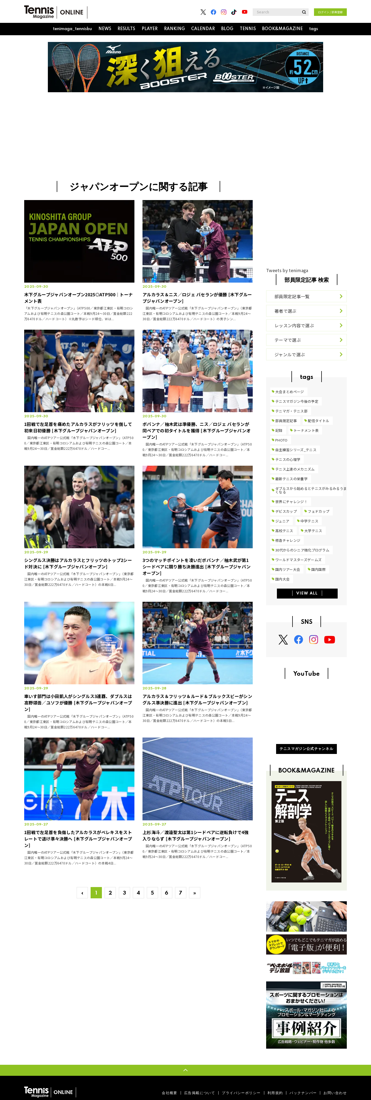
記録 (279, 430)
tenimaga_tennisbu (72, 29)
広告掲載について (199, 1093)
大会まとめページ (289, 391)
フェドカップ (318, 511)
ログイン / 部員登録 (330, 12)
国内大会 (282, 579)
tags (313, 29)
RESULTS (126, 29)
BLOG (227, 29)
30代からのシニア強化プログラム (302, 550)
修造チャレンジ (287, 540)
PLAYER (150, 29)
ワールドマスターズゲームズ (298, 559)
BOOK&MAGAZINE (282, 29)
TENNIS (248, 29)
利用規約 (275, 1093)
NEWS (104, 29)
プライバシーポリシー (241, 1093)
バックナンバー (303, 1093)
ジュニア (282, 521)
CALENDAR (203, 29)
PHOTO (281, 440)
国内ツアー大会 (287, 569)
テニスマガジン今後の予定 (296, 401)
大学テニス (313, 530)
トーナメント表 (306, 430)
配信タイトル (318, 420)
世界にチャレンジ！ (291, 501)
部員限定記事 (286, 420)
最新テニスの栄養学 (291, 478)
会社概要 (169, 1093)
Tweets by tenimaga (287, 270)
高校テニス (284, 530)
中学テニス (310, 521)
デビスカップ (286, 511)
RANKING (174, 29)
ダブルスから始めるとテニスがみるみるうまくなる (311, 490)
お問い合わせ (335, 1093)
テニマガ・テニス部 (291, 411)
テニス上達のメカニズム (295, 469)
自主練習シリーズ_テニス (295, 449)
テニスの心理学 (287, 459)
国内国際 (318, 569)
